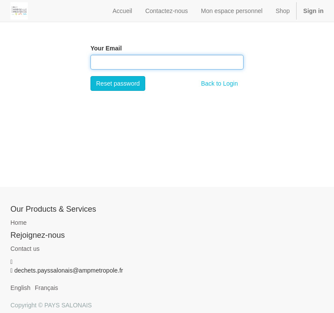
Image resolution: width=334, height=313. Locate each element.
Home (18, 222)
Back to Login (219, 83)
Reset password (118, 83)
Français (46, 287)
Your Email (106, 48)
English (20, 287)
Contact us (25, 248)
